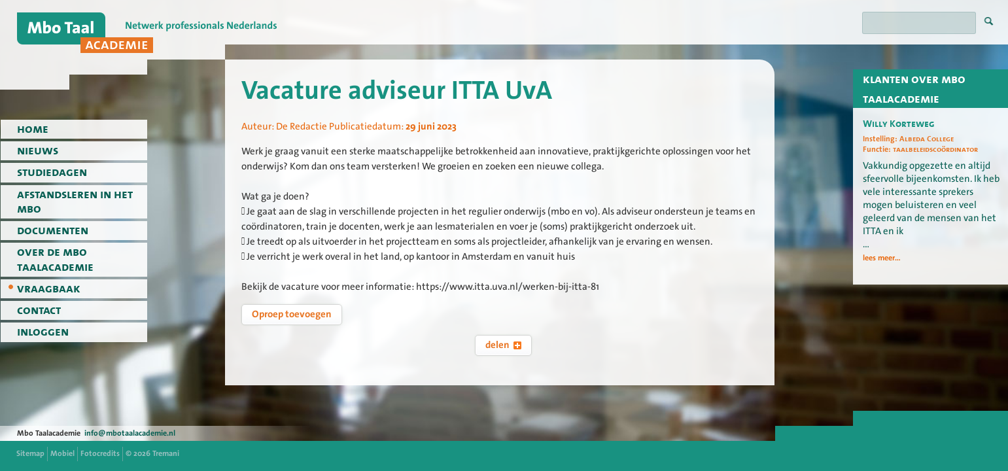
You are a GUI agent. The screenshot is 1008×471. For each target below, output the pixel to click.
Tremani (165, 453)
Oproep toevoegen (292, 314)
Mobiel (62, 453)
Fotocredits (100, 453)
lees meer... (882, 258)
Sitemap (30, 453)
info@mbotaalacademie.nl (129, 433)
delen (503, 344)
